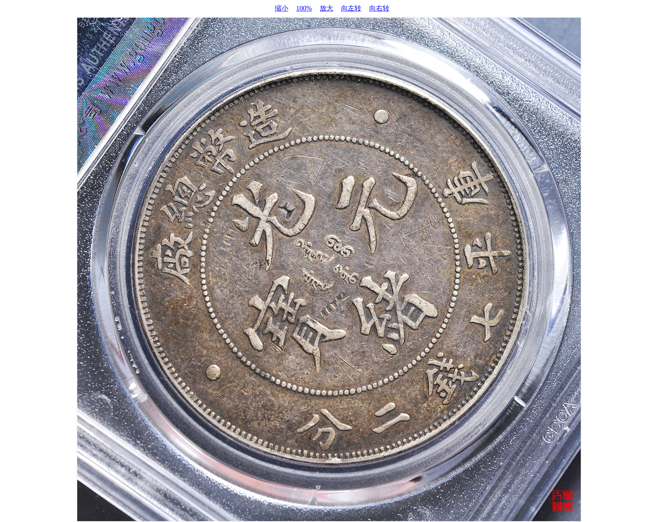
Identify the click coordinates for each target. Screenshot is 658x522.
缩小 (281, 8)
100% (304, 8)
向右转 (379, 8)
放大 (326, 8)
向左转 (351, 8)
